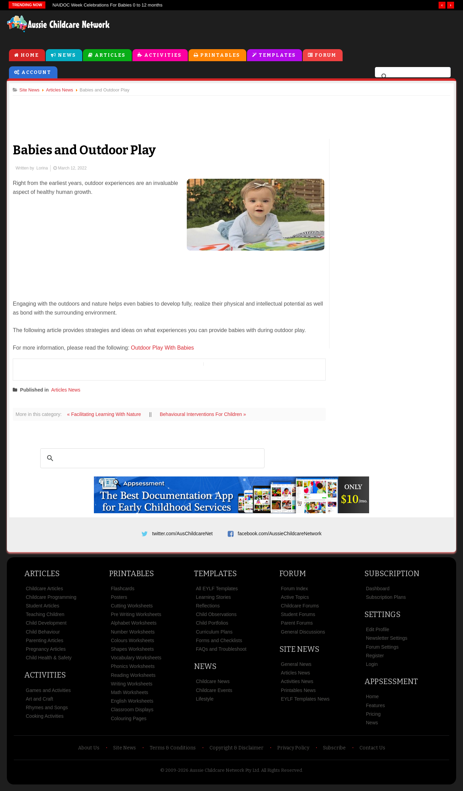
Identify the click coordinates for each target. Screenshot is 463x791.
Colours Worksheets (132, 643)
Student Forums (298, 617)
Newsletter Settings (387, 641)
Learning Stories (213, 600)
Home (30, 55)
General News (296, 667)
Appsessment (391, 684)
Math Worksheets (129, 695)
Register (375, 658)
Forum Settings (382, 650)
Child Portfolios (212, 626)
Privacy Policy (293, 751)
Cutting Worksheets (132, 609)
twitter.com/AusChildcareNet (182, 534)
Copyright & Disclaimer (236, 751)
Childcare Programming (51, 600)
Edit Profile (377, 632)
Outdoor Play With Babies (164, 348)
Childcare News (212, 685)
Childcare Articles (44, 591)
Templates (277, 55)
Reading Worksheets (133, 678)
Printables (220, 55)
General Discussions (303, 635)
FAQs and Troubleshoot (221, 652)
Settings (382, 617)
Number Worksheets (132, 635)
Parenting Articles (44, 643)
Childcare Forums (300, 609)
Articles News (68, 390)
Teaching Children (45, 617)
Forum (325, 55)
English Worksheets (132, 704)
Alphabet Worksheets (134, 626)
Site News (299, 652)
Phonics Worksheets (132, 669)
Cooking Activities (45, 719)
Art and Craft (39, 702)
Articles (110, 55)
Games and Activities (48, 693)
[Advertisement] (300, 27)
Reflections (207, 609)
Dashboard (378, 591)
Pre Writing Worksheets (136, 617)
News (67, 55)
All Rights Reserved (281, 773)
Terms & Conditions (173, 751)
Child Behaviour (43, 635)
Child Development (46, 626)
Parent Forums (297, 626)
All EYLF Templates (217, 591)
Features (375, 708)
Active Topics (295, 600)
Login (372, 667)
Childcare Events (214, 693)
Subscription (391, 576)
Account (36, 73)
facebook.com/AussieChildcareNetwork (280, 534)
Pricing (373, 717)
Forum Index (294, 591)
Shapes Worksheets (132, 652)
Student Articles (42, 609)
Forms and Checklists (219, 643)
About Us (88, 751)
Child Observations (216, 617)
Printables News (298, 693)
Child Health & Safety (49, 660)
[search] (411, 77)
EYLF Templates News (305, 702)
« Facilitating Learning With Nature (107, 415)
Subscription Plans (386, 600)
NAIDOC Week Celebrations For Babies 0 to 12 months (107, 5)
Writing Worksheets (131, 687)
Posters (119, 600)
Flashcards (122, 591)
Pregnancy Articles (46, 652)
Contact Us (372, 751)
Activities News (297, 685)
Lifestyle (204, 702)
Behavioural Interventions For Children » (205, 415)
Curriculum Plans (214, 635)
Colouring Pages (129, 721)
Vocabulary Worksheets (136, 660)
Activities (163, 55)
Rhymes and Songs (47, 710)
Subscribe (334, 751)
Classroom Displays (132, 712)
